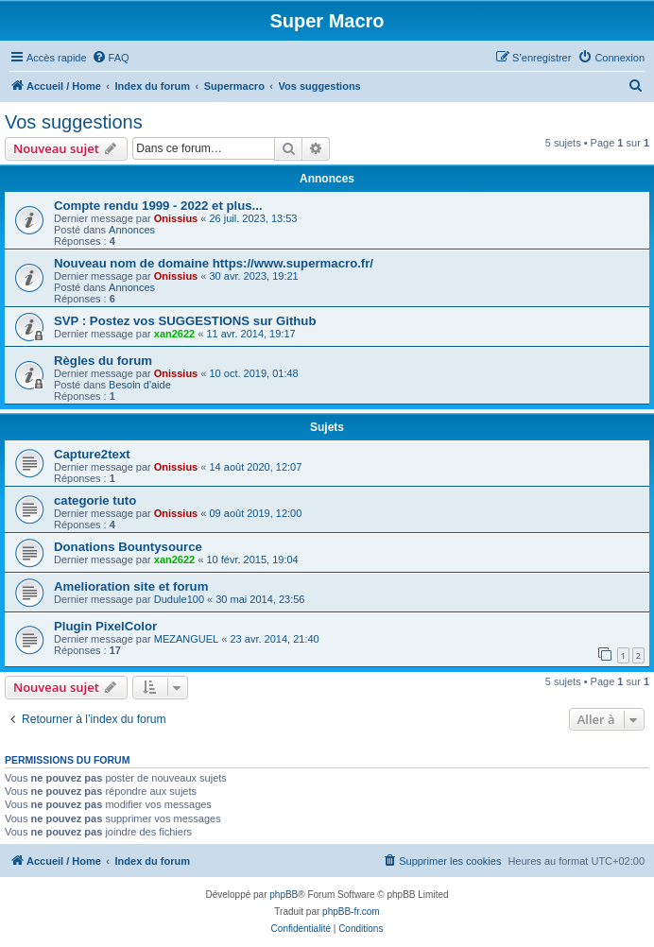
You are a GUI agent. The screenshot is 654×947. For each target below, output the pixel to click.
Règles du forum (103, 360)
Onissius (176, 218)
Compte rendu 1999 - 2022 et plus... (158, 205)
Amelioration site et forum (131, 586)
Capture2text (92, 454)
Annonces (132, 229)
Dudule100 (179, 599)
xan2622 (174, 333)
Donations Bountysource (128, 547)
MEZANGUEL (186, 639)
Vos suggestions (74, 122)
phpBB (283, 894)
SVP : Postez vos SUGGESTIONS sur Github (185, 321)
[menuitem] (110, 57)
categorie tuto (95, 500)
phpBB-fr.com (351, 911)
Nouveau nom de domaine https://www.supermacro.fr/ (213, 263)
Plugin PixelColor (105, 626)
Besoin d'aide (140, 384)
